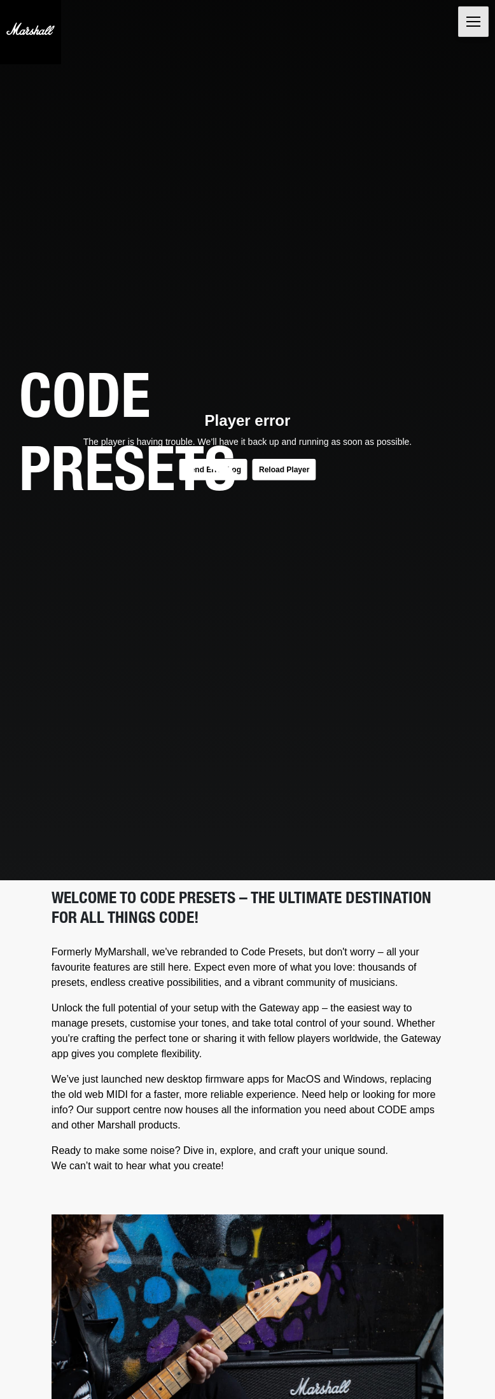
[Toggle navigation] (473, 21)
